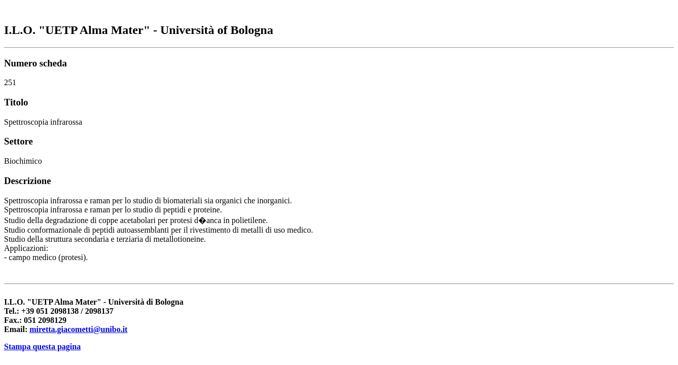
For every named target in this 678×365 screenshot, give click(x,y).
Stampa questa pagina (42, 346)
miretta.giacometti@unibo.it (78, 329)
